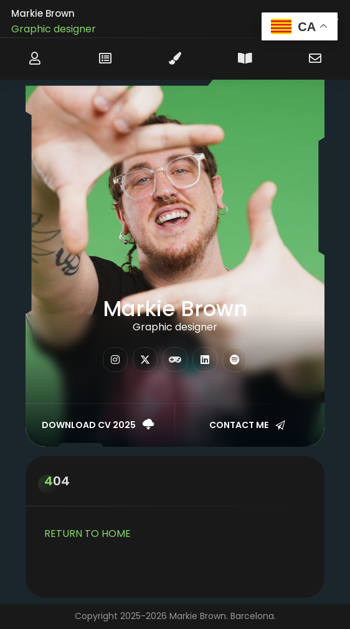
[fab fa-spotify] (234, 359)
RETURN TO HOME (87, 533)
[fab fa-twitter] (145, 359)
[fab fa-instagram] (115, 359)
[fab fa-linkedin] (204, 359)
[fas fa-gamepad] (175, 359)
